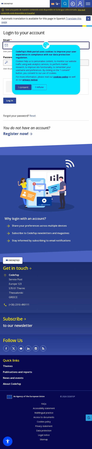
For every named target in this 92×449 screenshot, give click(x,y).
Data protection (43, 430)
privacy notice (30, 79)
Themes (8, 366)
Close (88, 18)
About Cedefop (12, 383)
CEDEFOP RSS (43, 348)
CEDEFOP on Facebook (6, 348)
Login (72, 3)
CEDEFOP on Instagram (36, 348)
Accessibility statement (44, 408)
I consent (23, 87)
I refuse (39, 87)
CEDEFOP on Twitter (14, 348)
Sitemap (44, 439)
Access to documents (44, 417)
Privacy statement (43, 426)
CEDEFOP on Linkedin (28, 348)
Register (80, 3)
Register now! (15, 133)
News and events (13, 378)
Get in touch (15, 268)
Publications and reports (17, 372)
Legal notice (44, 435)
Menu (88, 4)
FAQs (43, 403)
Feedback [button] (89, 418)
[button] (7, 441)
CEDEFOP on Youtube (21, 348)
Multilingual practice (43, 412)
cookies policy (60, 76)
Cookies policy (44, 421)
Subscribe (13, 319)
